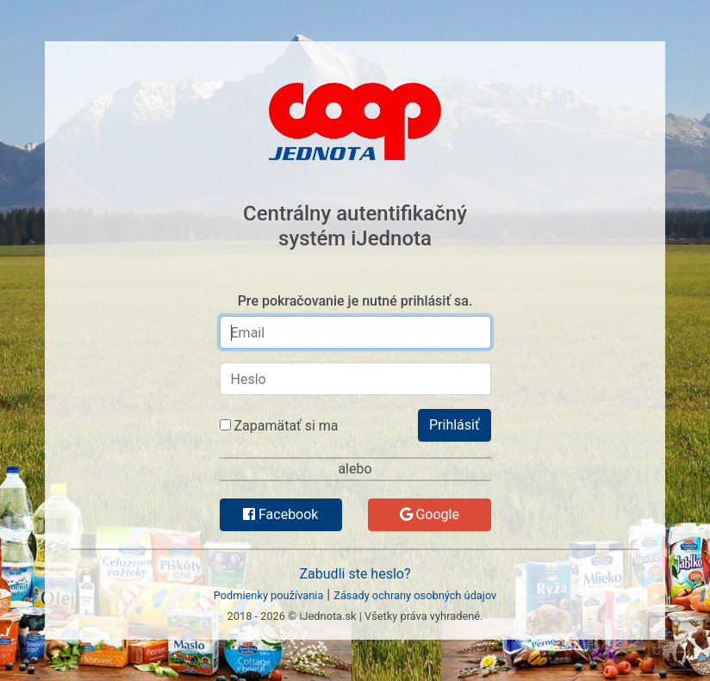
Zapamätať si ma (279, 426)
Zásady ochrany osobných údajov (414, 595)
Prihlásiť (454, 425)
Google (429, 514)
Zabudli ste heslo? (355, 574)
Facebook (280, 514)
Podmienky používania (269, 595)
